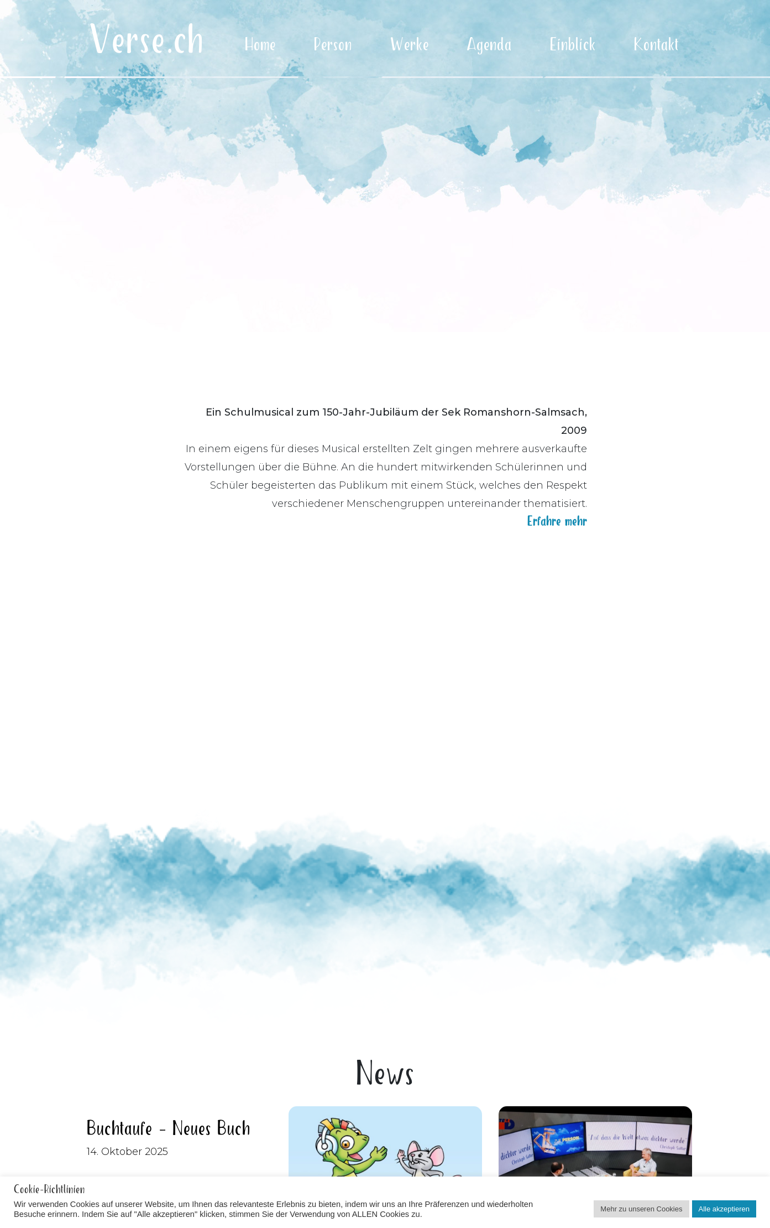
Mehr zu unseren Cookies (641, 1209)
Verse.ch (146, 41)
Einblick (573, 45)
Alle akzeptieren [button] (724, 1209)
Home (260, 45)
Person (333, 45)
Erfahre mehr (557, 519)
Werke (409, 45)
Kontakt (656, 45)
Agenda (489, 45)
